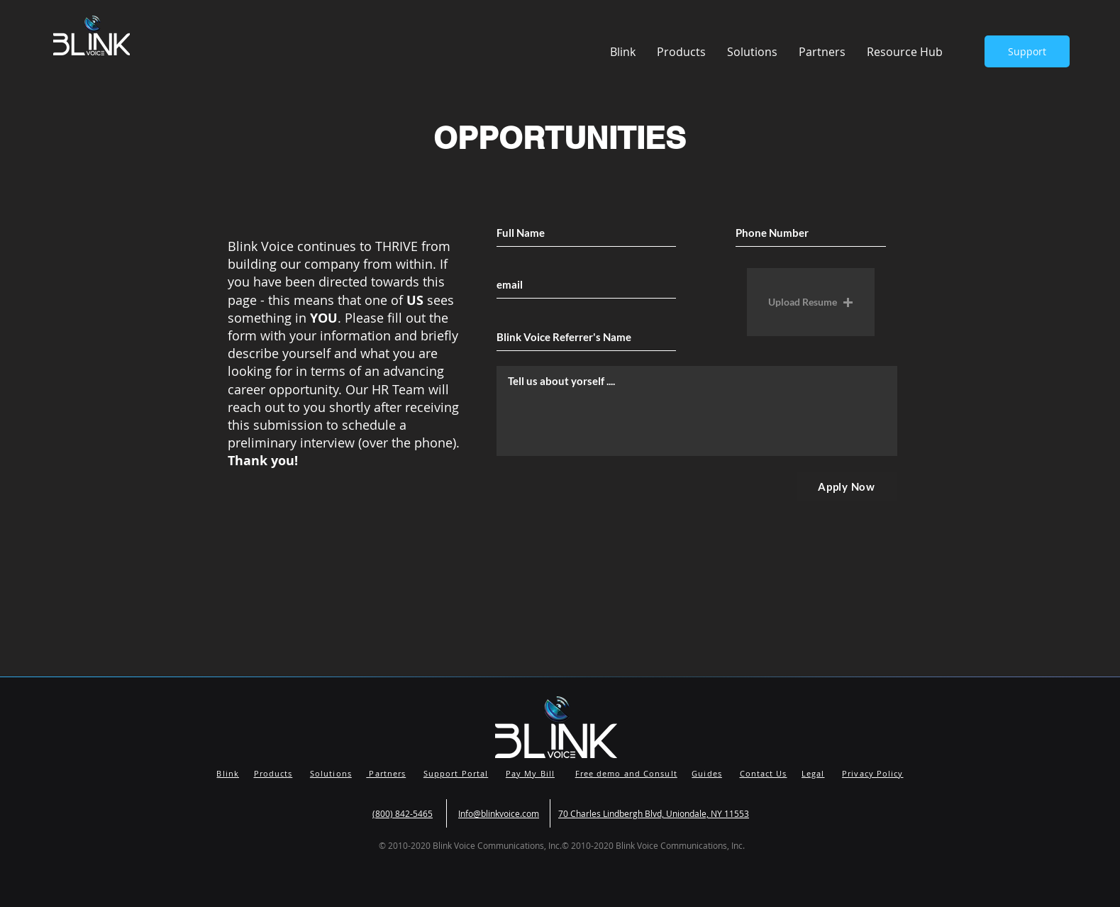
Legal (813, 773)
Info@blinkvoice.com (498, 813)
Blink (227, 773)
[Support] (1027, 51)
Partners (386, 773)
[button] (904, 51)
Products (273, 773)
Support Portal (455, 773)
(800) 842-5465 (402, 813)
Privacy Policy (872, 773)
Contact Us (763, 773)
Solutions (331, 773)
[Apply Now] (847, 486)
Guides (707, 773)
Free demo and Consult (626, 773)
